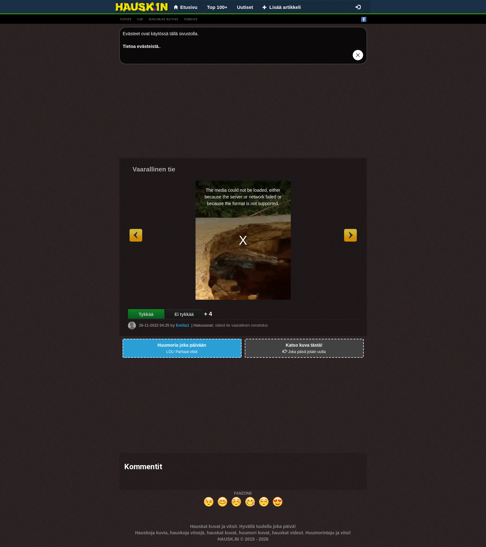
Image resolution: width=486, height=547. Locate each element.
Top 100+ (217, 7)
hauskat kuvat (163, 19)
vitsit (126, 19)
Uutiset (245, 7)
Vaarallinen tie (154, 169)
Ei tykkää (184, 314)
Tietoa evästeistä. (141, 46)
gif (140, 19)
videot (190, 19)
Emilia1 (182, 325)
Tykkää (146, 314)
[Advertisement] (243, 113)
